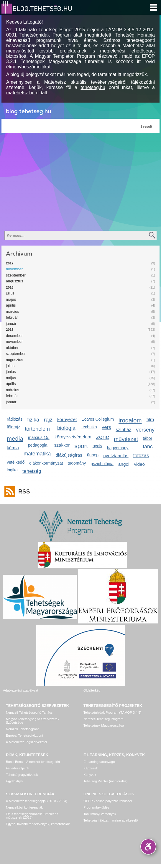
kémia (13, 447)
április (11, 305)
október (12, 347)
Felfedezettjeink (17, 768)
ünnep (92, 454)
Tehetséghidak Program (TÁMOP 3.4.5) (112, 712)
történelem (37, 429)
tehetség (31, 471)
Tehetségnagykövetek (22, 774)
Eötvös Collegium (97, 419)
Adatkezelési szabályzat (20, 690)
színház (123, 429)
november (14, 269)
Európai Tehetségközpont (24, 735)
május (11, 299)
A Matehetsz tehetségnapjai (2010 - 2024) (36, 801)
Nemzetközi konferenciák (24, 807)
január (11, 323)
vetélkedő (15, 462)
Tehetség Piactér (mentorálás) (105, 781)
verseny (145, 430)
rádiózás (14, 419)
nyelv (97, 445)
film (150, 419)
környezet (67, 419)
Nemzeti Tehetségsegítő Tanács (29, 712)
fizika (33, 420)
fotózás (141, 455)
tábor (147, 438)
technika (89, 426)
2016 (10, 287)
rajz (48, 420)
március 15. (39, 437)
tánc (148, 447)
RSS (22, 491)
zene (102, 436)
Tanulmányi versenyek (99, 814)
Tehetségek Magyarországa (103, 725)
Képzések (90, 768)
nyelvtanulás (115, 455)
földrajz (13, 426)
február (12, 317)
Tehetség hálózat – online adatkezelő (110, 820)
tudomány (77, 463)
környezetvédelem (73, 436)
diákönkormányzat (46, 463)
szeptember (16, 275)
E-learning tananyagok (99, 761)
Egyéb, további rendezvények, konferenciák (38, 824)
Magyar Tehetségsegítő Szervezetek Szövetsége (32, 720)
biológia (66, 428)
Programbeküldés (96, 807)
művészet (126, 439)
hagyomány (118, 447)
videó (139, 464)
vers (106, 427)
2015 (10, 329)
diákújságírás (69, 454)
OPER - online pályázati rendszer (107, 801)
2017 (10, 263)
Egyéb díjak (14, 781)
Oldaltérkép (91, 690)
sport (81, 445)
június (11, 371)
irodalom (130, 420)
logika (12, 470)
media (15, 438)
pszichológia (102, 463)
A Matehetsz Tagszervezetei (26, 742)
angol (123, 464)
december (14, 335)
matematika (37, 454)
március (12, 311)
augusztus (14, 281)
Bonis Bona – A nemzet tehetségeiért (33, 761)
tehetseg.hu (92, 87)
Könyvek (89, 774)
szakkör (62, 444)
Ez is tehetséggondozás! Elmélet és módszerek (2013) (32, 815)
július (10, 293)
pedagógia (37, 445)
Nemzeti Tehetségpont (22, 729)
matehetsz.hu (20, 92)
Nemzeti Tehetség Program (103, 719)
